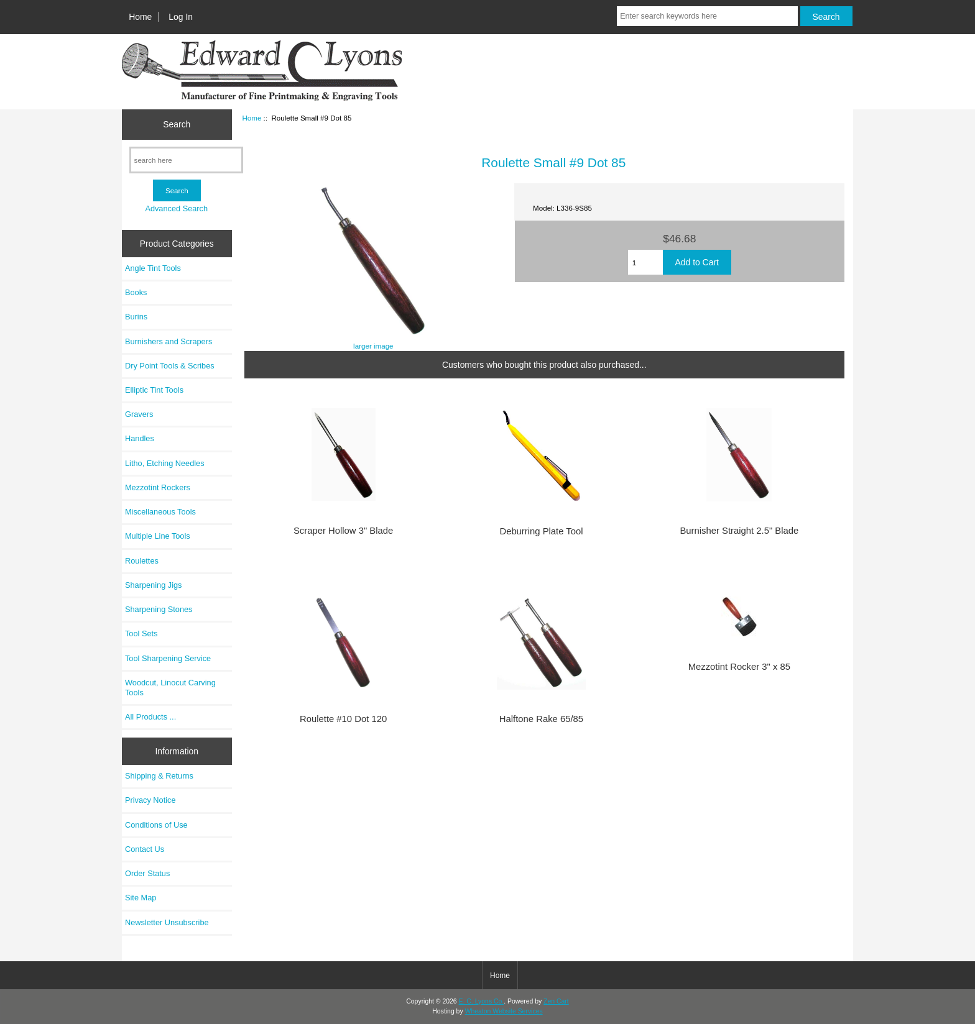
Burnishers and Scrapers (168, 341)
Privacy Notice (150, 800)
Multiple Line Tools (157, 536)
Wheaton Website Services (504, 1011)
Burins (136, 316)
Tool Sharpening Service (168, 658)
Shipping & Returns (159, 775)
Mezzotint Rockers (157, 487)
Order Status (147, 873)
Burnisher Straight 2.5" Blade (739, 531)
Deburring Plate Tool (541, 531)
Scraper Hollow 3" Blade (343, 531)
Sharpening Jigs (153, 585)
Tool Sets (141, 633)
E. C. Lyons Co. (481, 1001)
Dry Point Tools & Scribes (170, 365)
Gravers (139, 414)
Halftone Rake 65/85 (541, 719)
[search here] (186, 160)
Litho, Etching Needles (165, 463)
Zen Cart (556, 1001)
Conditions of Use (156, 825)
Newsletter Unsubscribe (167, 922)
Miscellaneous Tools (160, 511)
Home (140, 17)
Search (176, 124)
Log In (181, 17)
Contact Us (144, 849)
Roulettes (142, 560)
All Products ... (150, 716)
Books (136, 292)
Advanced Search (176, 208)
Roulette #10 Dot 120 (343, 719)
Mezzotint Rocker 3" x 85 (739, 667)
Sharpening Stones (158, 609)
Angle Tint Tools (153, 268)
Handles (139, 438)
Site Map (140, 897)
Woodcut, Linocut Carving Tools (170, 687)
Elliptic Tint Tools (154, 390)
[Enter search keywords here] (707, 16)
